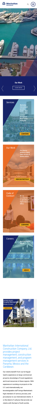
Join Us (26, 270)
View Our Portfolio (22, 179)
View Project (8, 308)
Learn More (18, 87)
